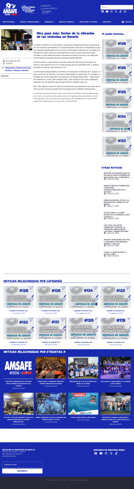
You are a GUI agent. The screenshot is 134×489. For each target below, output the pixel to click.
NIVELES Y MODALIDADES (30, 22)
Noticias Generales (23, 68)
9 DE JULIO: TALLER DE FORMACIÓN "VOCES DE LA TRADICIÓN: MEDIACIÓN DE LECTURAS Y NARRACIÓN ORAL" (19, 419)
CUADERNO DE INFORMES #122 (18, 342)
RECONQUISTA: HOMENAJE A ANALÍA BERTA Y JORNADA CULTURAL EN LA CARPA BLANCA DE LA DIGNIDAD (115, 419)
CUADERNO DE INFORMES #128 (18, 311)
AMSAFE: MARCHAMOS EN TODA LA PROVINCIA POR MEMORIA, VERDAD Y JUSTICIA (50, 419)
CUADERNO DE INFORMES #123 (115, 311)
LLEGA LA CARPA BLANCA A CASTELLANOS (83, 417)
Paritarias (9, 70)
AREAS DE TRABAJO (67, 22)
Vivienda (16, 70)
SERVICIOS (108, 22)
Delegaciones (10, 68)
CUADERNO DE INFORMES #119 (115, 342)
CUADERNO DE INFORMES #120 (83, 342)
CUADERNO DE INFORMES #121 (51, 342)
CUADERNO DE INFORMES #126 (50, 311)
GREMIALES (50, 22)
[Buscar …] (117, 7)
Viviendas (25, 70)
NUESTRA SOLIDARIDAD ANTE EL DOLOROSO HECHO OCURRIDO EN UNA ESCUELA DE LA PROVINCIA (19, 383)
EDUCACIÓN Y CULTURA (90, 22)
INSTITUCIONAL (10, 22)
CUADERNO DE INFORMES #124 (83, 311)
